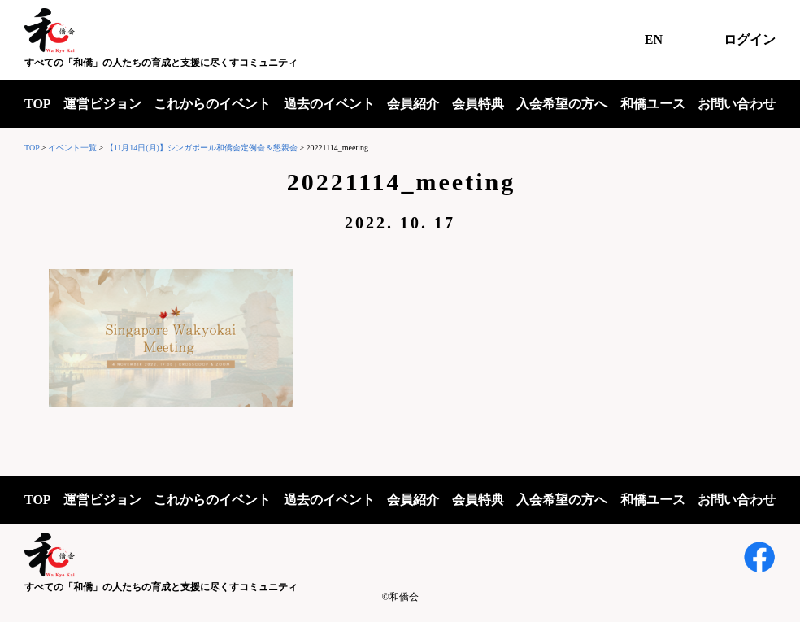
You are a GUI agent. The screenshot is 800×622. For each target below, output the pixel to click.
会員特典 (478, 104)
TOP (37, 104)
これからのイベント (212, 104)
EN (654, 39)
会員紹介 (413, 104)
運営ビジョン (102, 104)
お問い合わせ (737, 104)
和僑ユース (652, 104)
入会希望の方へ (561, 104)
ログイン (750, 39)
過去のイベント (329, 104)
